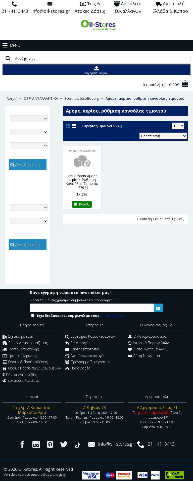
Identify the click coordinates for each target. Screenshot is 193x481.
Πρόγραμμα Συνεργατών (87, 362)
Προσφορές (77, 369)
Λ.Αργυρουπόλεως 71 (157, 407)
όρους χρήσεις (113, 315)
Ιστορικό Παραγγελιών (148, 343)
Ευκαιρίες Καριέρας (21, 380)
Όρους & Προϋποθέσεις (25, 362)
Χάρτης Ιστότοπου (83, 350)
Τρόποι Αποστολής (21, 350)
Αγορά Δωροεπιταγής (85, 356)
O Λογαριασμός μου (147, 337)
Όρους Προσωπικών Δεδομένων (32, 369)
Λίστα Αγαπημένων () (148, 350)
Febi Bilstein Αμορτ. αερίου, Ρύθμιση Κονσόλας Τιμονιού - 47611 (82, 181)
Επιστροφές (77, 343)
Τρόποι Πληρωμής (20, 356)
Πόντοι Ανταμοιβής (20, 374)
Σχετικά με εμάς (18, 337)
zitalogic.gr (28, 186)
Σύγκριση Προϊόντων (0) (101, 126)
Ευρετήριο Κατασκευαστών (90, 337)
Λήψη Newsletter (144, 356)
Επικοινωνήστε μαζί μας (25, 343)
